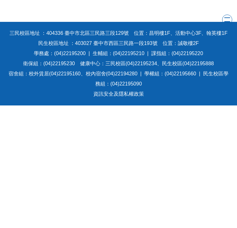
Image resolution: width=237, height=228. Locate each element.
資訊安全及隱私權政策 (118, 94)
